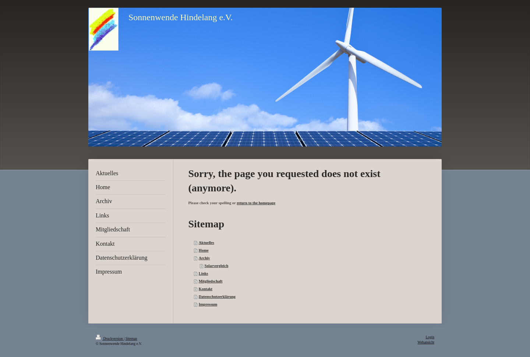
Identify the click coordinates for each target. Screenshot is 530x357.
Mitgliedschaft (211, 281)
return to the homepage (256, 203)
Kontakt (205, 289)
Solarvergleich (217, 266)
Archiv (204, 258)
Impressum (208, 304)
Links (203, 273)
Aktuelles (206, 243)
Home (204, 250)
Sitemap (131, 338)
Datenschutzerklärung (217, 297)
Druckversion (110, 338)
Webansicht (426, 342)
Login (430, 337)
